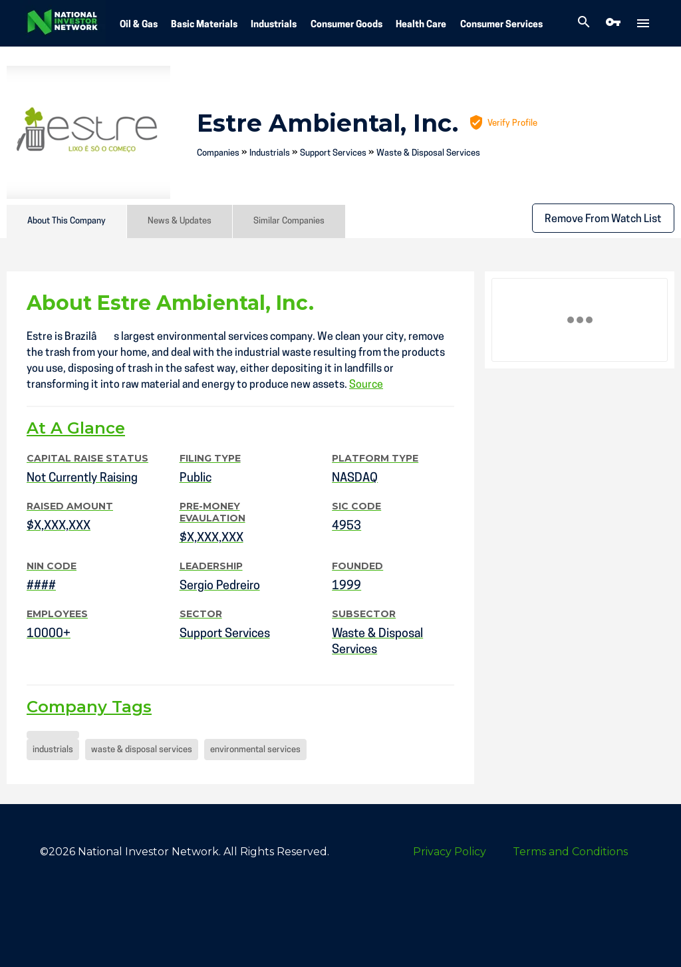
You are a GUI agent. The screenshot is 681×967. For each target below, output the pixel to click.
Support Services (333, 153)
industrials (53, 750)
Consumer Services (501, 25)
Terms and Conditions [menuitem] (570, 851)
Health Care (421, 25)
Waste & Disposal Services (428, 153)
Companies (218, 153)
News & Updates (179, 221)
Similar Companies (289, 221)
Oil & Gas (139, 25)
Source (366, 385)
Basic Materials (204, 25)
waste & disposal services (141, 750)
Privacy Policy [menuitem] (449, 851)
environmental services (255, 750)
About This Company (66, 221)
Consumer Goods (346, 25)
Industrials (274, 25)
